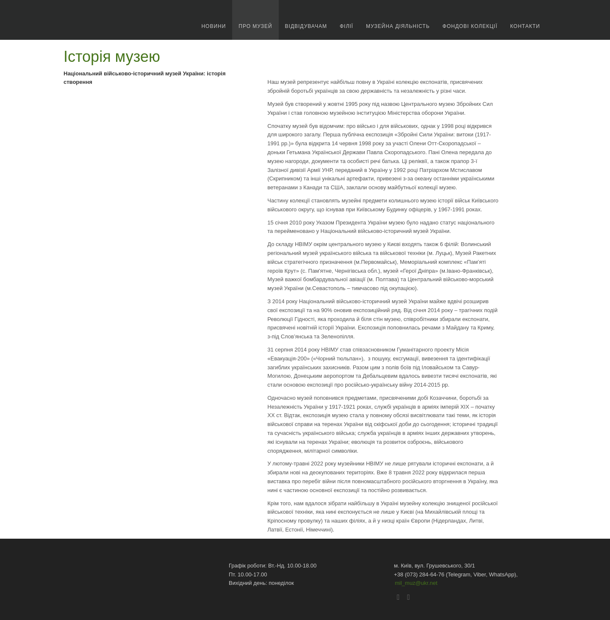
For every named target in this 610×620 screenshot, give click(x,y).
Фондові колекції (470, 26)
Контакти (525, 26)
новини (213, 26)
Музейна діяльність (398, 26)
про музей (255, 26)
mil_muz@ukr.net (416, 583)
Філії (346, 26)
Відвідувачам (306, 26)
